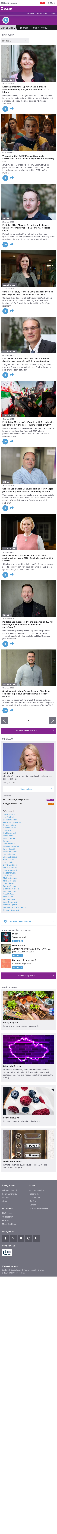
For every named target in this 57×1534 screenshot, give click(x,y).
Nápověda (34, 1194)
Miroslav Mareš (10, 867)
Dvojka (50, 800)
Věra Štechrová (10, 902)
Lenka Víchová (9, 891)
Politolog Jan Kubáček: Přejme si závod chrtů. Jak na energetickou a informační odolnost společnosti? (27, 624)
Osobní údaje (16, 1270)
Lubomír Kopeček (11, 846)
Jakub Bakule (9, 814)
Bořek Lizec (8, 859)
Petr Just (7, 841)
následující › (52, 720)
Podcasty (6, 1220)
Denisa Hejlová (9, 825)
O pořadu (7, 739)
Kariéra (32, 1201)
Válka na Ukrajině (9, 1190)
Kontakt (32, 1205)
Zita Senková (9, 899)
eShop (5, 1201)
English (41, 1270)
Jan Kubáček (9, 854)
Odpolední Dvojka (12, 1066)
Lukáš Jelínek (9, 838)
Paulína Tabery (9, 886)
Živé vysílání (7, 1213)
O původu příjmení (12, 1161)
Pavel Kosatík (9, 849)
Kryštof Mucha (9, 873)
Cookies (5, 1270)
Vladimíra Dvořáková (12, 822)
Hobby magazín (11, 1022)
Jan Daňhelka (9, 817)
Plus (51, 804)
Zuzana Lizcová (10, 857)
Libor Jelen (8, 836)
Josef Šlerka (8, 883)
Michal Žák (8, 897)
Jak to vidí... (9, 773)
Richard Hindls (9, 828)
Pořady (35, 27)
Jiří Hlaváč (7, 830)
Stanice (5, 1197)
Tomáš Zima (8, 894)
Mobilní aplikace (9, 1224)
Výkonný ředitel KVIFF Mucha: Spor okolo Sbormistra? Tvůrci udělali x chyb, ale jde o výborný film (28, 159)
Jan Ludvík (8, 862)
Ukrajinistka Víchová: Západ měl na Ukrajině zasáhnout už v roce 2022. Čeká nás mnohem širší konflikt (27, 558)
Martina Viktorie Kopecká (14, 907)
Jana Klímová (9, 844)
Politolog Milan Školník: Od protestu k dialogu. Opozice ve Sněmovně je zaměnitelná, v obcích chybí (26, 228)
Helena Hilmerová (11, 910)
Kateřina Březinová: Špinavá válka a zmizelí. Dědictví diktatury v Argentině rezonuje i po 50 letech (25, 89)
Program (30, 13)
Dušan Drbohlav (10, 820)
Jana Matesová (10, 870)
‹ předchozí (4, 720)
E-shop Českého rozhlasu (17, 931)
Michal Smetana (10, 878)
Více (44, 27)
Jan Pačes (7, 875)
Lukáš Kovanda (10, 851)
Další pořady (9, 987)
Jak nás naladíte (36, 1190)
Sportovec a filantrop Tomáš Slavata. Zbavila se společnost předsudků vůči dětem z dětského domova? (26, 694)
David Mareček (9, 865)
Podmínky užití (30, 1270)
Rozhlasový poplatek (38, 1208)
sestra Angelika (10, 905)
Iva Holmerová (9, 833)
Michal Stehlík (9, 881)
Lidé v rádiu (34, 1197)
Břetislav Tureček (11, 889)
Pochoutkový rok (11, 1118)
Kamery (53, 13)
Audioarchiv (42, 13)
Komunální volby (9, 1194)
